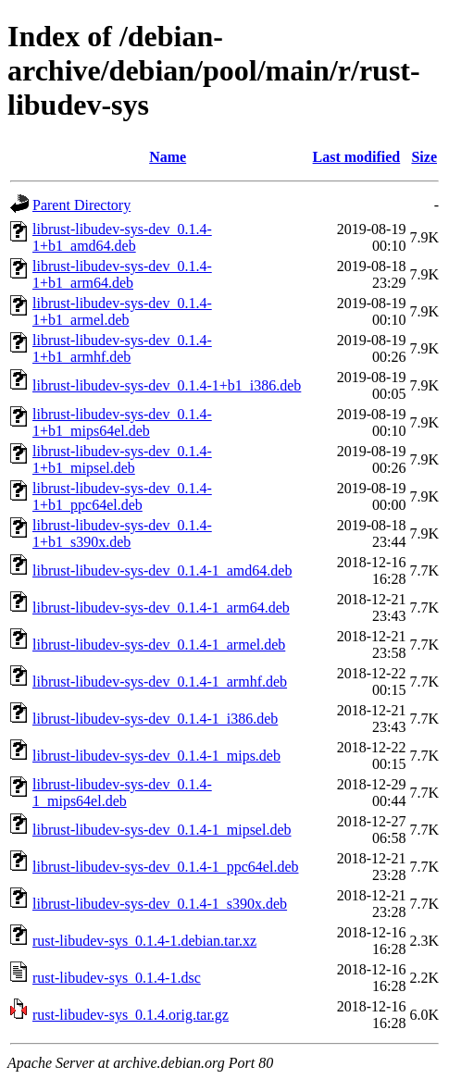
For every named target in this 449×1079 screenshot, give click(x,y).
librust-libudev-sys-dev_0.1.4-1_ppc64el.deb (165, 866)
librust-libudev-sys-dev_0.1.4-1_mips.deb (156, 755)
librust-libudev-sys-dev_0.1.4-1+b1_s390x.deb (122, 533)
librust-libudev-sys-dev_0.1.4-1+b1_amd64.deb (122, 237)
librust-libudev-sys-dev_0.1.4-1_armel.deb (158, 644)
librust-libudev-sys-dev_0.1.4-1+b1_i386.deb (166, 385)
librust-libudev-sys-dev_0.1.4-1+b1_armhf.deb (122, 348)
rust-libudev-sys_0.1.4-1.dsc (116, 978)
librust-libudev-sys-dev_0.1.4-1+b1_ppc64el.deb (122, 496)
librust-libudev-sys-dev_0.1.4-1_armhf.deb (159, 681)
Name (167, 157)
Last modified (357, 157)
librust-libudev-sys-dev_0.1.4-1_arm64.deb (161, 607)
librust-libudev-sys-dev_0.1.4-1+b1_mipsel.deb (122, 459)
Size (424, 157)
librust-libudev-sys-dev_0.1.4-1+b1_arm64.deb (122, 274)
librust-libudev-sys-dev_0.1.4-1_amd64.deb (162, 570)
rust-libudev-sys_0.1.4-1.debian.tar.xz (144, 941)
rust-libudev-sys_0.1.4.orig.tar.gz (130, 1015)
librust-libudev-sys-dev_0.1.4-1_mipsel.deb (162, 829)
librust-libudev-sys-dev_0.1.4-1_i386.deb (155, 718)
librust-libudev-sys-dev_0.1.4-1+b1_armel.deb (122, 311)
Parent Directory (81, 205)
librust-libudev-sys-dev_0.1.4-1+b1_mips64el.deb (122, 422)
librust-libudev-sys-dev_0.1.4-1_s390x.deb (159, 904)
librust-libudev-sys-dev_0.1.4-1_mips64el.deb (122, 792)
